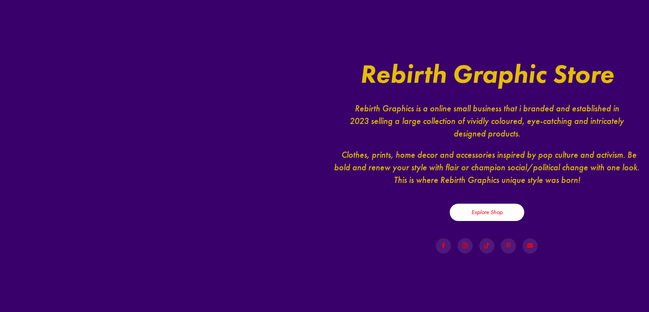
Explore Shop (487, 212)
